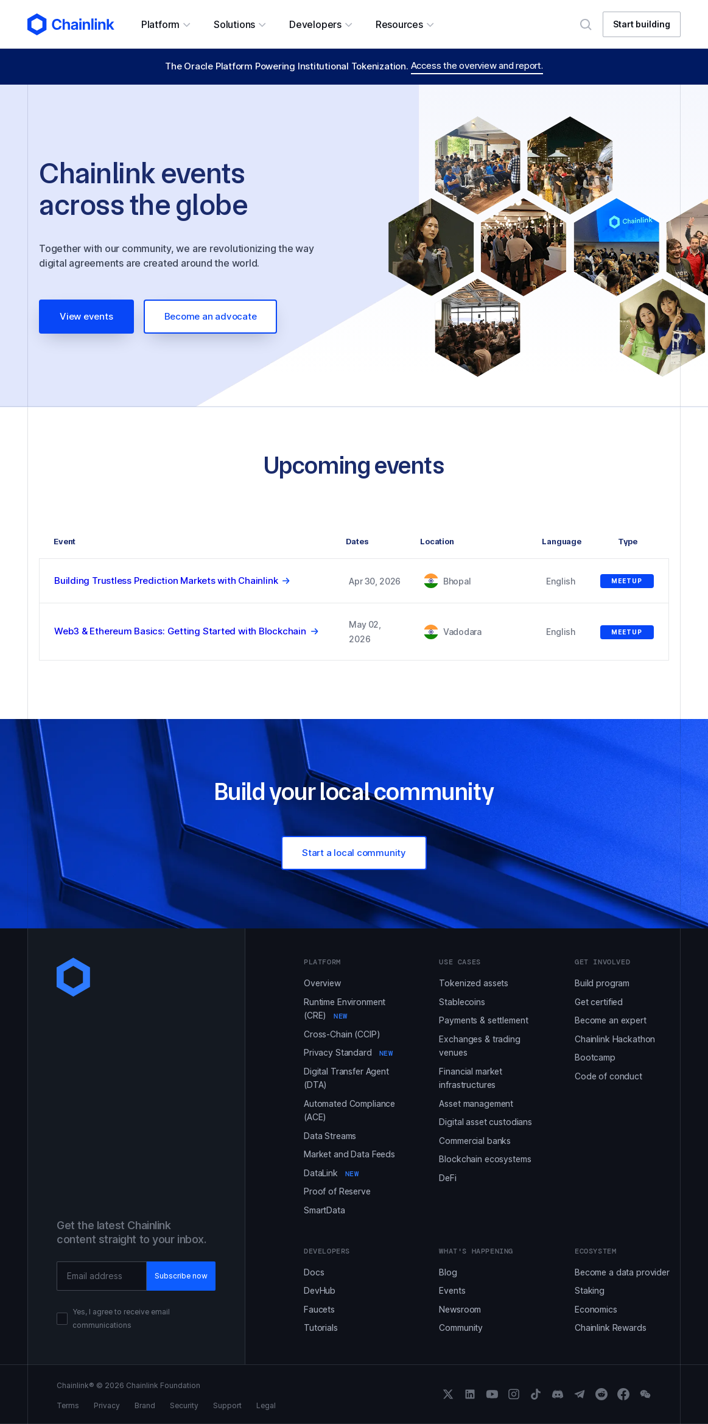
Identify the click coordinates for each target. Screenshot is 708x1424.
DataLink (331, 1173)
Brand (145, 1405)
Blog (448, 1272)
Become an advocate (210, 316)
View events (86, 316)
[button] (165, 24)
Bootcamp (595, 1057)
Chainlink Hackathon (615, 1039)
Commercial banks (475, 1140)
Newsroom (460, 1309)
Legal (266, 1405)
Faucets (319, 1309)
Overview (322, 983)
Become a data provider (622, 1272)
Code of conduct (608, 1076)
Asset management (476, 1103)
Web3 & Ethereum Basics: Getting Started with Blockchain (180, 631)
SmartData (324, 1210)
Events (452, 1290)
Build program (602, 983)
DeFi (447, 1178)
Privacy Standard (348, 1052)
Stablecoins (462, 1002)
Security (184, 1405)
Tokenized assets (473, 983)
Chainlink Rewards (611, 1327)
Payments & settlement (483, 1020)
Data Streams (330, 1136)
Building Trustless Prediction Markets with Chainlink (166, 580)
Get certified (599, 1002)
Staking (590, 1290)
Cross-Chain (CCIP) (342, 1034)
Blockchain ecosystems (485, 1159)
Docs (314, 1272)
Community (461, 1327)
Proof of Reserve (337, 1191)
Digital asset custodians (485, 1122)
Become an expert (611, 1020)
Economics (596, 1309)
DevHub (319, 1290)
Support (227, 1405)
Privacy (107, 1405)
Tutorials (321, 1327)
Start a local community (354, 852)
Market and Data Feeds (349, 1154)
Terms (68, 1405)
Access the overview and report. (477, 65)
